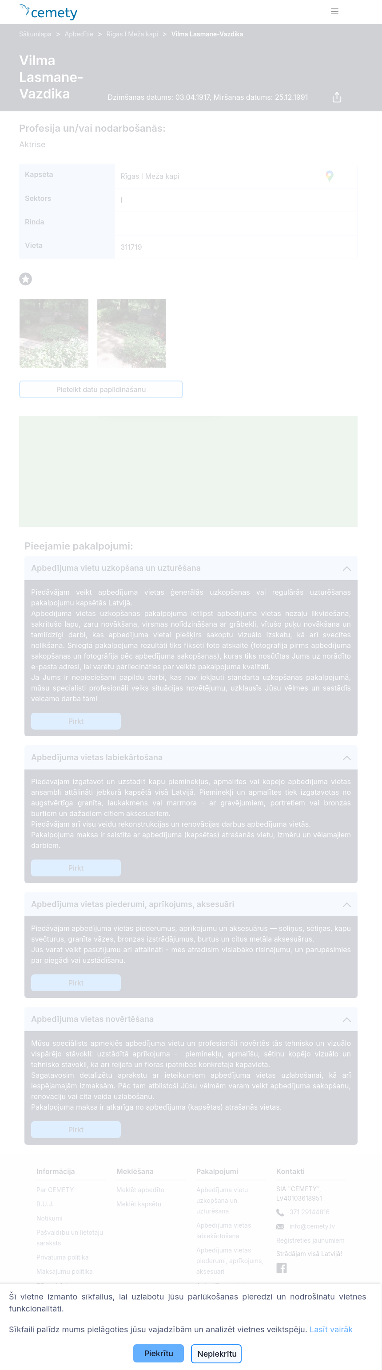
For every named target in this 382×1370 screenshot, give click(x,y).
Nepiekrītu (217, 1353)
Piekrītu (158, 1353)
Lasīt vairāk (331, 1329)
